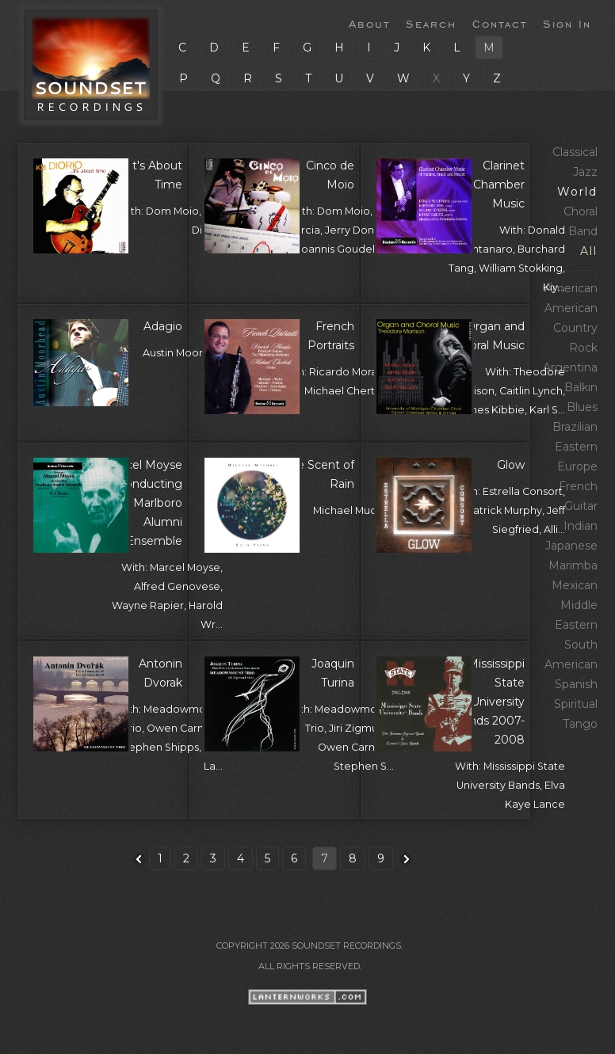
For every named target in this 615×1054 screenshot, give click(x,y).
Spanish (576, 684)
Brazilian (575, 427)
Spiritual (576, 704)
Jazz (585, 172)
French (578, 486)
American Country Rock (571, 328)
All (589, 251)
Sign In (567, 23)
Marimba (573, 565)
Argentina (570, 367)
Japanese (571, 545)
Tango (580, 724)
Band (583, 231)
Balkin (581, 387)
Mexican (575, 585)
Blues (582, 407)
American (571, 288)
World (577, 192)
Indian (580, 526)
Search (431, 23)
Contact (499, 23)
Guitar (581, 506)
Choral (580, 211)
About (369, 23)
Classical (575, 152)
